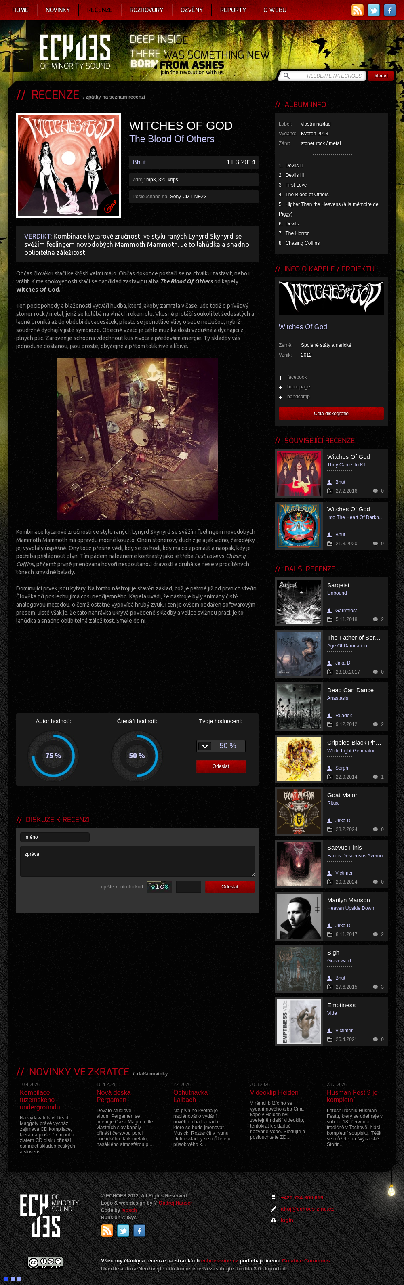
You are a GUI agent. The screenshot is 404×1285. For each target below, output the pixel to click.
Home (20, 10)
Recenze (100, 10)
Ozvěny (192, 10)
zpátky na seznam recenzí (115, 97)
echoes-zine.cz (219, 1261)
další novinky (152, 1074)
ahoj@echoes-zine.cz (307, 1209)
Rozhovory (147, 10)
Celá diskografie (331, 413)
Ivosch (129, 1210)
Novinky (58, 10)
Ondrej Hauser (175, 1203)
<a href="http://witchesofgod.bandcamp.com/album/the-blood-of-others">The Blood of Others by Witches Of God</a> (137, 657)
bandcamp (298, 396)
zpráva (137, 861)
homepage (298, 387)
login (287, 1220)
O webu (274, 10)
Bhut (139, 162)
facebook (297, 377)
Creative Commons (306, 1261)
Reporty (233, 10)
